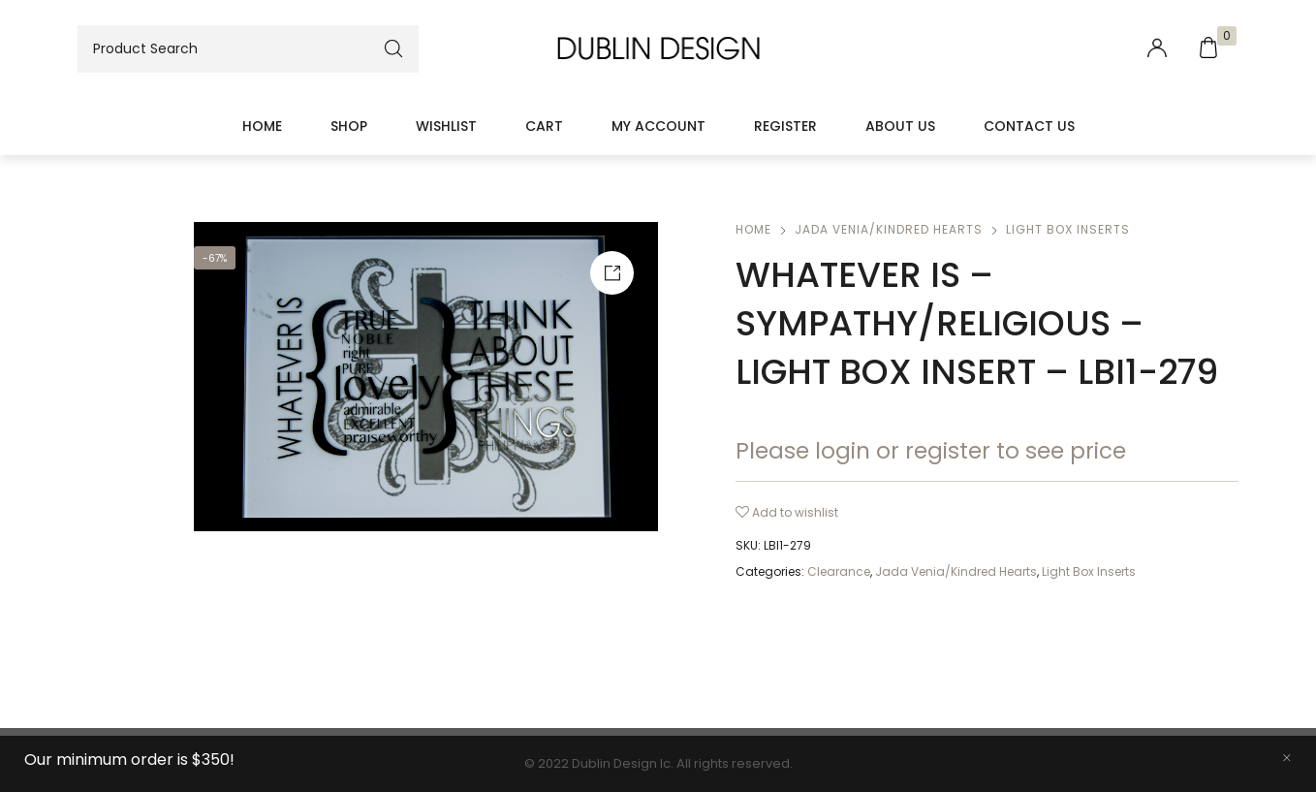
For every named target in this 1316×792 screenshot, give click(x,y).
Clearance (838, 571)
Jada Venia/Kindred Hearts (889, 229)
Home (262, 126)
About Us (900, 126)
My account (658, 126)
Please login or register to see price (931, 450)
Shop (348, 126)
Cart (544, 126)
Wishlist (446, 126)
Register (785, 126)
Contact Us (1029, 126)
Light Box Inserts (1068, 229)
